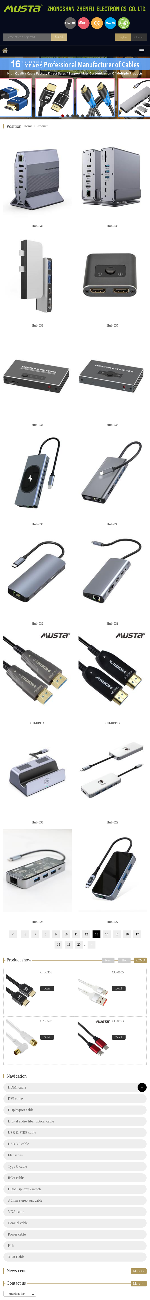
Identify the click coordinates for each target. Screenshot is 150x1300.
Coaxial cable (18, 1223)
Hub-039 (112, 226)
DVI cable (15, 1099)
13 (96, 934)
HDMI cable (17, 1087)
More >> (138, 1271)
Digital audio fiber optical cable (31, 1121)
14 (106, 934)
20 (79, 944)
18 (58, 944)
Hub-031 (112, 623)
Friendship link (17, 1293)
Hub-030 (37, 822)
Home (28, 126)
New (108, 960)
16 (127, 934)
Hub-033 (112, 524)
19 (68, 944)
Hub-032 (37, 623)
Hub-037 (112, 325)
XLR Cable (16, 1257)
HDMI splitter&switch (24, 1189)
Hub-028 (37, 922)
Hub (11, 1246)
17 (137, 934)
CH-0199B (112, 723)
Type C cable (17, 1166)
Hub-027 (112, 922)
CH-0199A (37, 723)
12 (86, 934)
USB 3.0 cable (18, 1144)
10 (66, 934)
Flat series (15, 1155)
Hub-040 (37, 226)
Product (42, 126)
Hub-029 (112, 822)
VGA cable (16, 1212)
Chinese (138, 37)
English (123, 37)
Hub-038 (37, 325)
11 (76, 934)
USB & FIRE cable (22, 1132)
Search (59, 36)
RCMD (140, 960)
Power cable (17, 1234)
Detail (47, 988)
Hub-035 (112, 425)
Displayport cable (20, 1110)
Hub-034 (37, 524)
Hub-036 (37, 425)
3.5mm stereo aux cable (25, 1200)
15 (117, 934)
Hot (124, 960)
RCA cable (16, 1178)
